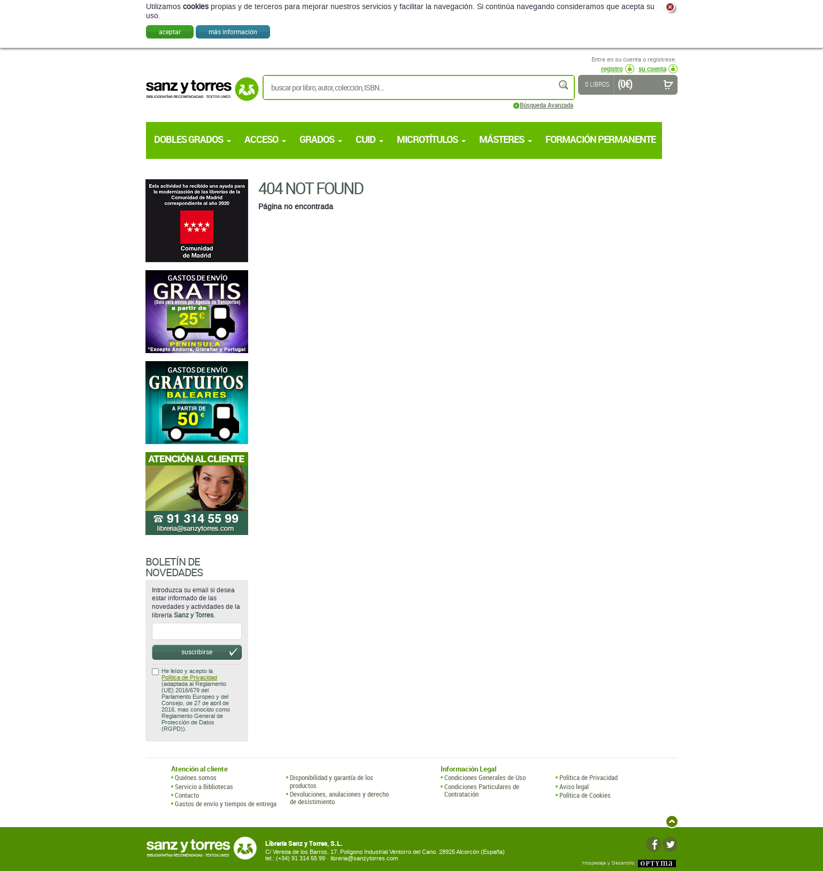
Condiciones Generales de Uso (485, 777)
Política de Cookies (585, 795)
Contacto (187, 795)
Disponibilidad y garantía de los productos (331, 781)
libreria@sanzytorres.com (364, 858)
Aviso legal (574, 786)
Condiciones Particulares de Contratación (481, 790)
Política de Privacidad (189, 677)
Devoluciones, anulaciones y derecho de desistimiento (339, 798)
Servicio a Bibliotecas (204, 786)
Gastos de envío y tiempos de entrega (225, 803)
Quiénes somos (196, 777)
